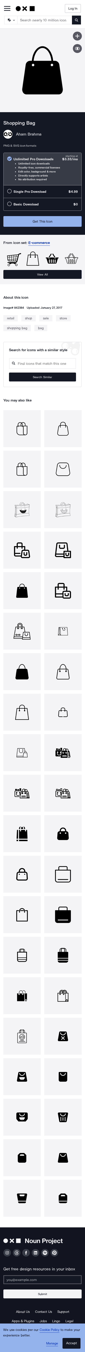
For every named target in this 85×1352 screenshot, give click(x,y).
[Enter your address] (42, 1279)
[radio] (42, 169)
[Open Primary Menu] (7, 9)
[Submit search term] (76, 20)
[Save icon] (77, 36)
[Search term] (45, 20)
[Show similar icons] (77, 48)
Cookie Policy (50, 1330)
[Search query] (42, 363)
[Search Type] (10, 20)
